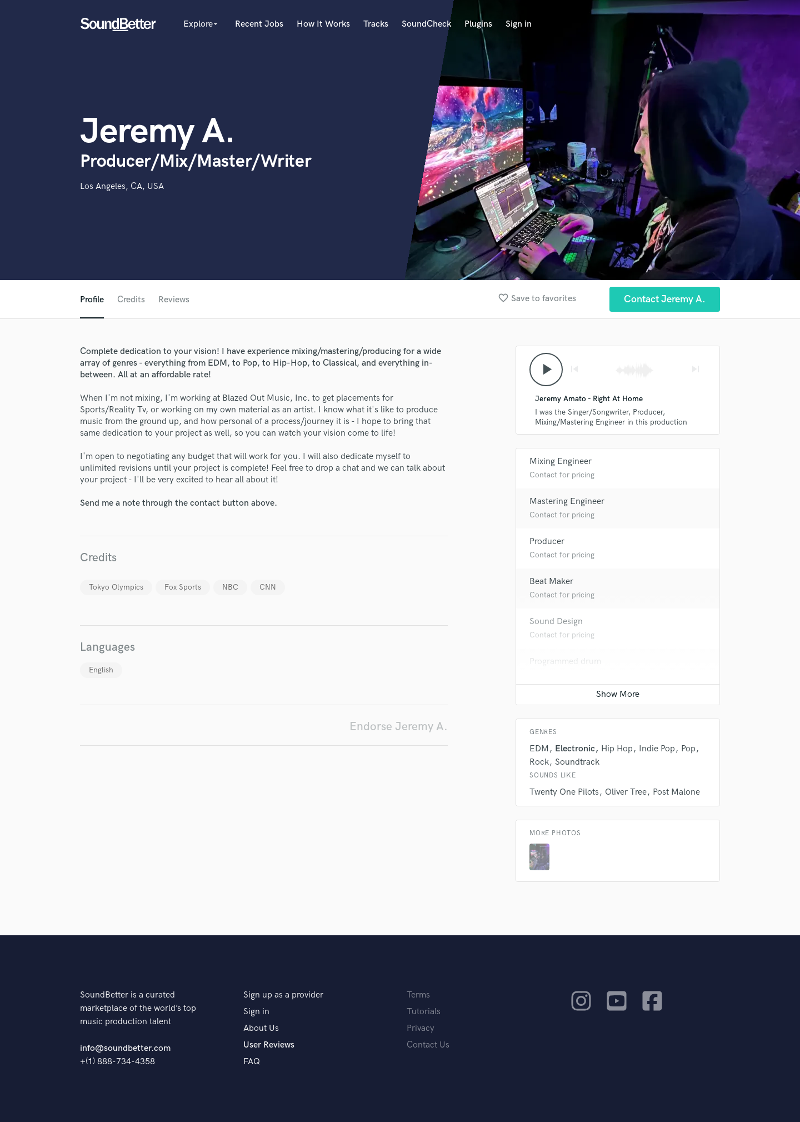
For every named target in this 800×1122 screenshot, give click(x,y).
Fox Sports (182, 587)
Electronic (575, 749)
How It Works (323, 24)
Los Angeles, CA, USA (122, 186)
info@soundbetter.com (125, 1048)
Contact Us (428, 1045)
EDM (539, 749)
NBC (230, 587)
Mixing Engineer (560, 461)
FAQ (251, 1061)
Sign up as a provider (283, 995)
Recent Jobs (259, 24)
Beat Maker (551, 581)
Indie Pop (657, 749)
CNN (267, 587)
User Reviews (268, 1045)
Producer (546, 541)
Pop (688, 749)
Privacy (420, 1028)
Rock (539, 762)
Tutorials (424, 1011)
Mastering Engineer (566, 501)
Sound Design (556, 621)
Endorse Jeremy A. (398, 727)
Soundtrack (577, 762)
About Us (261, 1028)
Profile (92, 300)
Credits (131, 300)
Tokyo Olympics (116, 587)
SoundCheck (426, 24)
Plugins (478, 24)
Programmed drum (565, 661)
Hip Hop (617, 749)
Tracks (375, 24)
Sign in (519, 24)
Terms (418, 995)
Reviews (173, 300)
